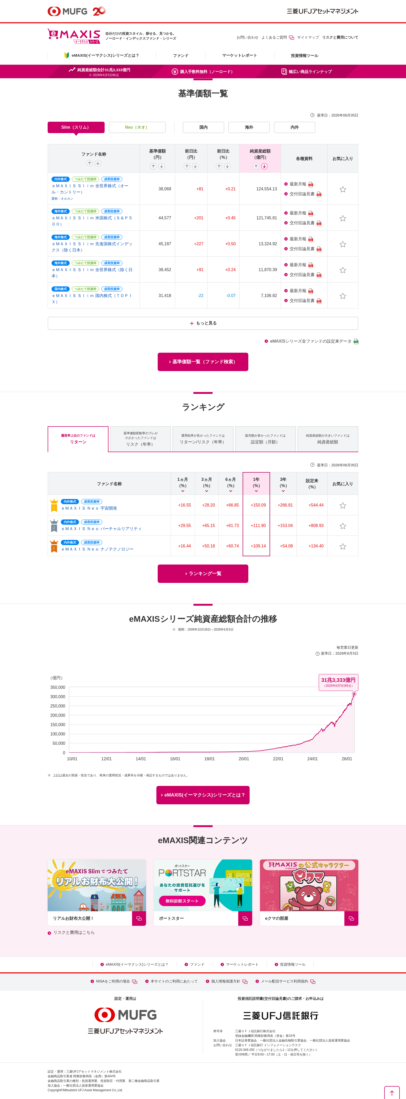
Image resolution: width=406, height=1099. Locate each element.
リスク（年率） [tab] (141, 438)
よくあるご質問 (278, 37)
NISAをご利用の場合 (116, 981)
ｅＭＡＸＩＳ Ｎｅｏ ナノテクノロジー (97, 549)
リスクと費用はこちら (74, 932)
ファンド (181, 55)
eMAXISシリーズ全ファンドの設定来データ (314, 341)
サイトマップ (308, 37)
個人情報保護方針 (229, 981)
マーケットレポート (239, 55)
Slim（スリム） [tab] (76, 127)
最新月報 (301, 184)
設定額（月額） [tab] (265, 438)
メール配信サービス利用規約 (288, 981)
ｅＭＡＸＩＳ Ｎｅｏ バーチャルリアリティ (101, 528)
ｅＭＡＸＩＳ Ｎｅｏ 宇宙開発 (89, 508)
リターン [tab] (78, 438)
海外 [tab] (249, 127)
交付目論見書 (305, 194)
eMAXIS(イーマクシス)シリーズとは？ (137, 964)
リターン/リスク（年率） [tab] (203, 438)
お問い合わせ (247, 37)
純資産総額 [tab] (328, 438)
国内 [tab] (203, 127)
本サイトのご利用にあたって (174, 981)
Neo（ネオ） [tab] (137, 127)
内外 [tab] (295, 127)
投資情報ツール (304, 55)
